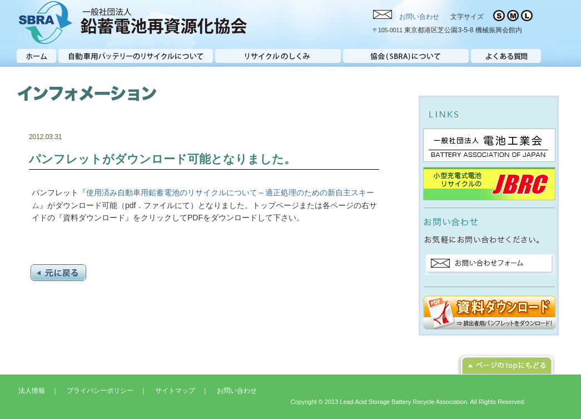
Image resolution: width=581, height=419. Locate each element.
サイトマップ (175, 391)
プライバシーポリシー (100, 391)
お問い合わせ (419, 17)
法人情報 (31, 391)
